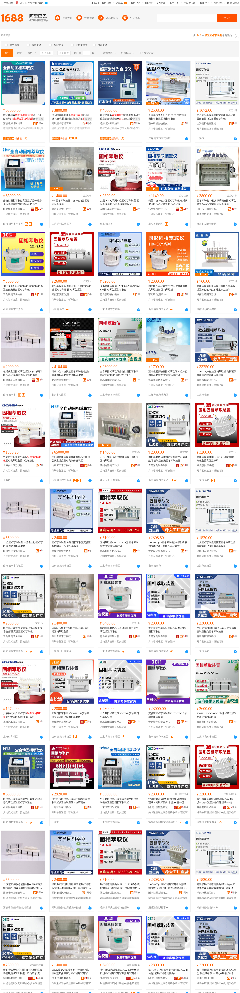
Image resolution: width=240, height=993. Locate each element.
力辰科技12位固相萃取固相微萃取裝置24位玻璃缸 (22, 459)
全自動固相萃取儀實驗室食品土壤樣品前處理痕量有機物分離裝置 (71, 459)
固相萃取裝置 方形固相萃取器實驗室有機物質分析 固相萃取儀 (71, 544)
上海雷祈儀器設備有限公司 (208, 123)
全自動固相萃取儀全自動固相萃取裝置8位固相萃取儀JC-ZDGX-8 (119, 373)
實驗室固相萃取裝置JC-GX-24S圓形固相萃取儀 (167, 630)
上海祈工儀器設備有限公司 (208, 550)
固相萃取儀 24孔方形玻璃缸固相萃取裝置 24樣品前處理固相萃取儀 (216, 202)
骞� (40, 123)
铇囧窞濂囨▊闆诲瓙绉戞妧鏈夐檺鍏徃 (63, 978)
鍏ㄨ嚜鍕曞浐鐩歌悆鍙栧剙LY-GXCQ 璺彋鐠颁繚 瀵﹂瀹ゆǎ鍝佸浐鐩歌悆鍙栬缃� (216, 971)
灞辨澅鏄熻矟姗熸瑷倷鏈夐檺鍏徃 (14, 892)
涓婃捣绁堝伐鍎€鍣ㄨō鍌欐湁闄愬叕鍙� (208, 892)
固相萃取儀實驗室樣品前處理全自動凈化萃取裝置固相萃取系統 (22, 800)
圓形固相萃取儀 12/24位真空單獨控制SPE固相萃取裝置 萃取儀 (120, 288)
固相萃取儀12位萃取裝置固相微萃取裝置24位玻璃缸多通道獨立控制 (216, 288)
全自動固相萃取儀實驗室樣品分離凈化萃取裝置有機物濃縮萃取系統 (22, 202)
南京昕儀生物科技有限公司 (159, 123)
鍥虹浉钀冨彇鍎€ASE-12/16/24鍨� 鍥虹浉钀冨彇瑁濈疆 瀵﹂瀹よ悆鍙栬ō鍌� (120, 886)
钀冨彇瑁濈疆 (10, 128)
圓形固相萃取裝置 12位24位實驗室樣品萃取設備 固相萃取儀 (167, 288)
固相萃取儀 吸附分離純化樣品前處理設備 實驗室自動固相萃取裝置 (167, 459)
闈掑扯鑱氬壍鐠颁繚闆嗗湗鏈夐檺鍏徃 (159, 807)
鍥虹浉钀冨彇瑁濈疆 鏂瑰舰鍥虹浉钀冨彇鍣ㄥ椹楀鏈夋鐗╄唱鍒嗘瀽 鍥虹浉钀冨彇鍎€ (71, 886)
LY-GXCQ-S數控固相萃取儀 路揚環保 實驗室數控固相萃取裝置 (216, 373)
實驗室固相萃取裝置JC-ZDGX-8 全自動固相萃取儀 (167, 715)
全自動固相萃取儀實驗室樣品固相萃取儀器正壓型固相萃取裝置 (119, 800)
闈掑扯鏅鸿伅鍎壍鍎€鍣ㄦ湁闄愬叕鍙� (63, 892)
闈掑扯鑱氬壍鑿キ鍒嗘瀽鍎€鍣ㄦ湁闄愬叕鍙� (111, 978)
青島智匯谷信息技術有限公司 (111, 550)
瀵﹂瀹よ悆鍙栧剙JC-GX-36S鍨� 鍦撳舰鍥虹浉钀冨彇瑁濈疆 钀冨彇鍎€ (119, 971)
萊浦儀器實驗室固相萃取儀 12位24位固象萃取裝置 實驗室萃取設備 (167, 373)
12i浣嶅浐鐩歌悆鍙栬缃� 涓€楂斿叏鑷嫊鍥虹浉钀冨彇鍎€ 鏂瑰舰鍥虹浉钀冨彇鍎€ (23, 886)
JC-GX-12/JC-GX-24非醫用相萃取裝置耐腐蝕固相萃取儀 (217, 715)
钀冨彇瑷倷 (83, 128)
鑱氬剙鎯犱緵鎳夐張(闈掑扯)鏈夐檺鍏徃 (208, 807)
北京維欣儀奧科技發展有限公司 (63, 380)
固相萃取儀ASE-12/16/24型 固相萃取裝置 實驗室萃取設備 (119, 544)
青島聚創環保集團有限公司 (14, 294)
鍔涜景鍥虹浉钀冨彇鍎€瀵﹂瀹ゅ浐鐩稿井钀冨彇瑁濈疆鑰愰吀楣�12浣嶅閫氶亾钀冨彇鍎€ (216, 886)
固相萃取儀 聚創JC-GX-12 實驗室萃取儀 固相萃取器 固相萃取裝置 (72, 288)
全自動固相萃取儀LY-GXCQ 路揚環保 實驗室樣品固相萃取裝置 (216, 630)
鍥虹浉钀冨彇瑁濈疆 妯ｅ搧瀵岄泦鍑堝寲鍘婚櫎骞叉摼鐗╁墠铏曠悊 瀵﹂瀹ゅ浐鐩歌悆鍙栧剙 (23, 971)
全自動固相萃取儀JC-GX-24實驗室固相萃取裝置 (119, 715)
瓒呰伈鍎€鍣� (128, 128)
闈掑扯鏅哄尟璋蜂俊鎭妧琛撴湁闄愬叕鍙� (111, 892)
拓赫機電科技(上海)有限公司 (159, 209)
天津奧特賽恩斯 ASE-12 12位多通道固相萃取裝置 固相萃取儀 (167, 117)
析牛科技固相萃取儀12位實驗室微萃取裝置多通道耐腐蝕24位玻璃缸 (71, 800)
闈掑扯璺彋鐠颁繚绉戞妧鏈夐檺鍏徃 (159, 892)
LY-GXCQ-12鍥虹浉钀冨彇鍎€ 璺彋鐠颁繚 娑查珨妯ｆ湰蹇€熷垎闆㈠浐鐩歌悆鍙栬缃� (167, 886)
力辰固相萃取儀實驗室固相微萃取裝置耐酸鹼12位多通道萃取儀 (216, 117)
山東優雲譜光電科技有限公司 (111, 807)
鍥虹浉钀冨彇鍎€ (27, 128)
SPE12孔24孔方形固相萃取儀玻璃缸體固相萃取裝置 (70, 630)
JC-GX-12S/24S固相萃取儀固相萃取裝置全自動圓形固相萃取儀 (23, 288)
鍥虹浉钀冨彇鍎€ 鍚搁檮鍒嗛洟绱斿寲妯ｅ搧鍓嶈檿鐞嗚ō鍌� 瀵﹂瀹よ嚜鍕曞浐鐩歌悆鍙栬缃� (167, 800)
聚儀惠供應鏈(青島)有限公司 (63, 294)
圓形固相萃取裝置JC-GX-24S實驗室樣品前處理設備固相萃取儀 (70, 715)
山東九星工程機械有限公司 (14, 380)
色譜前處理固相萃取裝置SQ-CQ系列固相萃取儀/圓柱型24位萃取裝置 (22, 373)
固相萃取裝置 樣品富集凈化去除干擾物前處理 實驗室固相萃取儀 (22, 630)
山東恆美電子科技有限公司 (14, 209)
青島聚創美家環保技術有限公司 (111, 380)
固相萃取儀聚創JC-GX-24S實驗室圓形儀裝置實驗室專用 (216, 459)
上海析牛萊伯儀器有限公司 (63, 807)
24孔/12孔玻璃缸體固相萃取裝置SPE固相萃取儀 (119, 459)
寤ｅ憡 (88, 118)
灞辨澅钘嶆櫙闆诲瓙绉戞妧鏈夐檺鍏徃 (63, 123)
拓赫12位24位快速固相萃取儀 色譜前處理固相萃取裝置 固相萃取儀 (167, 202)
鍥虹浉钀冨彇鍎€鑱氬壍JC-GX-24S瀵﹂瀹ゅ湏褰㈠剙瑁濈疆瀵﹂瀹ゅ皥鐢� (216, 800)
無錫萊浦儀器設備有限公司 (159, 380)
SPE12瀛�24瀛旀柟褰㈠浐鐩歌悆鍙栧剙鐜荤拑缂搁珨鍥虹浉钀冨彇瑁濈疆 (71, 971)
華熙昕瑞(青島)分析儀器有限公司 (159, 294)
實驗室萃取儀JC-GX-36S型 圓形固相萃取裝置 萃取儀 (119, 630)
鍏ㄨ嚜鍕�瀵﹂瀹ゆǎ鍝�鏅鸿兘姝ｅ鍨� (23, 117)
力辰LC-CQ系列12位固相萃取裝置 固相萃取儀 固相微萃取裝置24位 (119, 202)
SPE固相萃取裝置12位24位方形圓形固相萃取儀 (70, 202)
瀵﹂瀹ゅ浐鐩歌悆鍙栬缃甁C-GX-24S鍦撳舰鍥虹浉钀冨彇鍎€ (168, 971)
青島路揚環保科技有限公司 (208, 380)
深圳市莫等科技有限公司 (111, 209)
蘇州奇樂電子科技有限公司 (63, 209)
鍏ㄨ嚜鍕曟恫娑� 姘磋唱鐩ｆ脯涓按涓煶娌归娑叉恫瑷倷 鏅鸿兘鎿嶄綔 (71, 117)
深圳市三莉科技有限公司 (208, 209)
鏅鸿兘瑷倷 (58, 128)
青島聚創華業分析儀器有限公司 (111, 636)
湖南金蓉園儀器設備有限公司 (208, 294)
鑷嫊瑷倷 (71, 128)
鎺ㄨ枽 (39, 118)
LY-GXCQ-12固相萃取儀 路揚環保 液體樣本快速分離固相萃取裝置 (167, 544)
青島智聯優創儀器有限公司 (111, 294)
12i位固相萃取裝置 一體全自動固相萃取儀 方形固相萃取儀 (23, 544)
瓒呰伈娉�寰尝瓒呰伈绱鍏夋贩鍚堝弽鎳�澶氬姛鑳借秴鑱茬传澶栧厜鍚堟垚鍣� (120, 117)
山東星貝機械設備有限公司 (14, 550)
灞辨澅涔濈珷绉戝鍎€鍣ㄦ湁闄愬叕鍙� (14, 123)
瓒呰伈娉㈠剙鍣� (109, 128)
